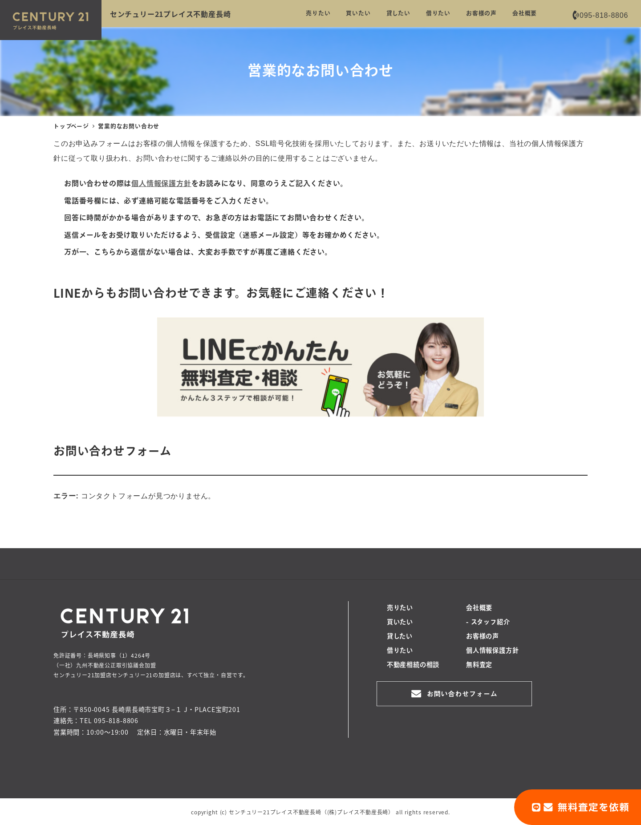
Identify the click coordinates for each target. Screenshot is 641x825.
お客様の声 (482, 637)
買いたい (400, 622)
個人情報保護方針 (492, 651)
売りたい (400, 608)
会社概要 (479, 608)
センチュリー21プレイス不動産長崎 (170, 13)
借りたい (400, 651)
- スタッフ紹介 (488, 622)
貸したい (400, 637)
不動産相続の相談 (413, 665)
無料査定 (479, 665)
